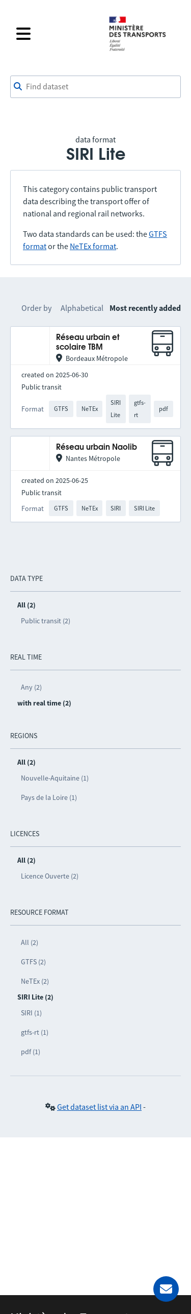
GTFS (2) (33, 961)
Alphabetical (82, 308)
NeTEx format (93, 246)
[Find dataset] (95, 87)
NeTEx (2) (35, 981)
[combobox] (95, 87)
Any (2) (31, 687)
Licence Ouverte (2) (49, 876)
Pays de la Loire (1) (49, 797)
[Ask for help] (166, 1289)
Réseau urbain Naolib (96, 447)
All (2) (29, 942)
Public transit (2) (45, 620)
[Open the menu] (55, 34)
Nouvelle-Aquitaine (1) (55, 778)
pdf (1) (30, 1051)
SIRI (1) (31, 1012)
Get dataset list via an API (99, 1107)
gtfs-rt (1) (34, 1032)
